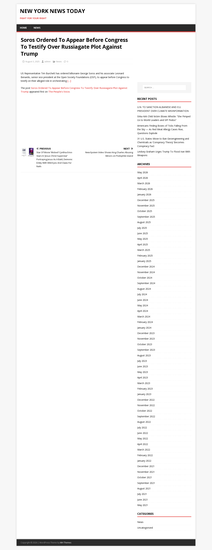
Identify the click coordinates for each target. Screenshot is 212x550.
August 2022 (144, 421)
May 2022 (142, 438)
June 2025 (142, 233)
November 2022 (146, 405)
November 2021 (146, 471)
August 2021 (144, 488)
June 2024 (142, 299)
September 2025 (146, 216)
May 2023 (142, 372)
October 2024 (144, 277)
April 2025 (142, 244)
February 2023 (145, 388)
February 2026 (145, 189)
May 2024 (142, 305)
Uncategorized (145, 527)
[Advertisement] (77, 120)
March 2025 (143, 249)
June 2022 (142, 433)
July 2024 (142, 294)
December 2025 (146, 200)
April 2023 (142, 377)
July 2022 (142, 427)
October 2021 (144, 477)
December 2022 (146, 399)
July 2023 (142, 360)
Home (23, 27)
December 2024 (146, 266)
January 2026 (144, 194)
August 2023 (144, 355)
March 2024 (143, 316)
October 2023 (144, 344)
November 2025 (146, 205)
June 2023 (142, 366)
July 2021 (142, 494)
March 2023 (143, 383)
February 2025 (145, 255)
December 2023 (146, 333)
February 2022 (145, 455)
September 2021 (146, 483)
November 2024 (146, 272)
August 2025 (144, 222)
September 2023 (146, 349)
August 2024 (144, 288)
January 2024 (144, 327)
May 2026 (142, 172)
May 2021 (142, 505)
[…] (69, 80)
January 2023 (144, 394)
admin (47, 61)
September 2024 (146, 283)
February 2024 (145, 322)
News (37, 27)
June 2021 (142, 499)
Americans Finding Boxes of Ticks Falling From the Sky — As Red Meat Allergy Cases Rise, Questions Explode (162, 129)
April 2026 (142, 177)
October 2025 (144, 211)
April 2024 (142, 310)
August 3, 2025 (32, 61)
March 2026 (143, 183)
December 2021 (146, 466)
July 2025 (142, 227)
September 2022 (146, 416)
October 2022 (144, 410)
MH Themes (65, 542)
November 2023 (146, 338)
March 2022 (143, 449)
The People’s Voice (59, 91)
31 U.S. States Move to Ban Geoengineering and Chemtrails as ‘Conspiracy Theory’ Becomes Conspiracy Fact (163, 142)
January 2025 (144, 261)
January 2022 (144, 460)
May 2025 (142, 238)
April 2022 (142, 444)
